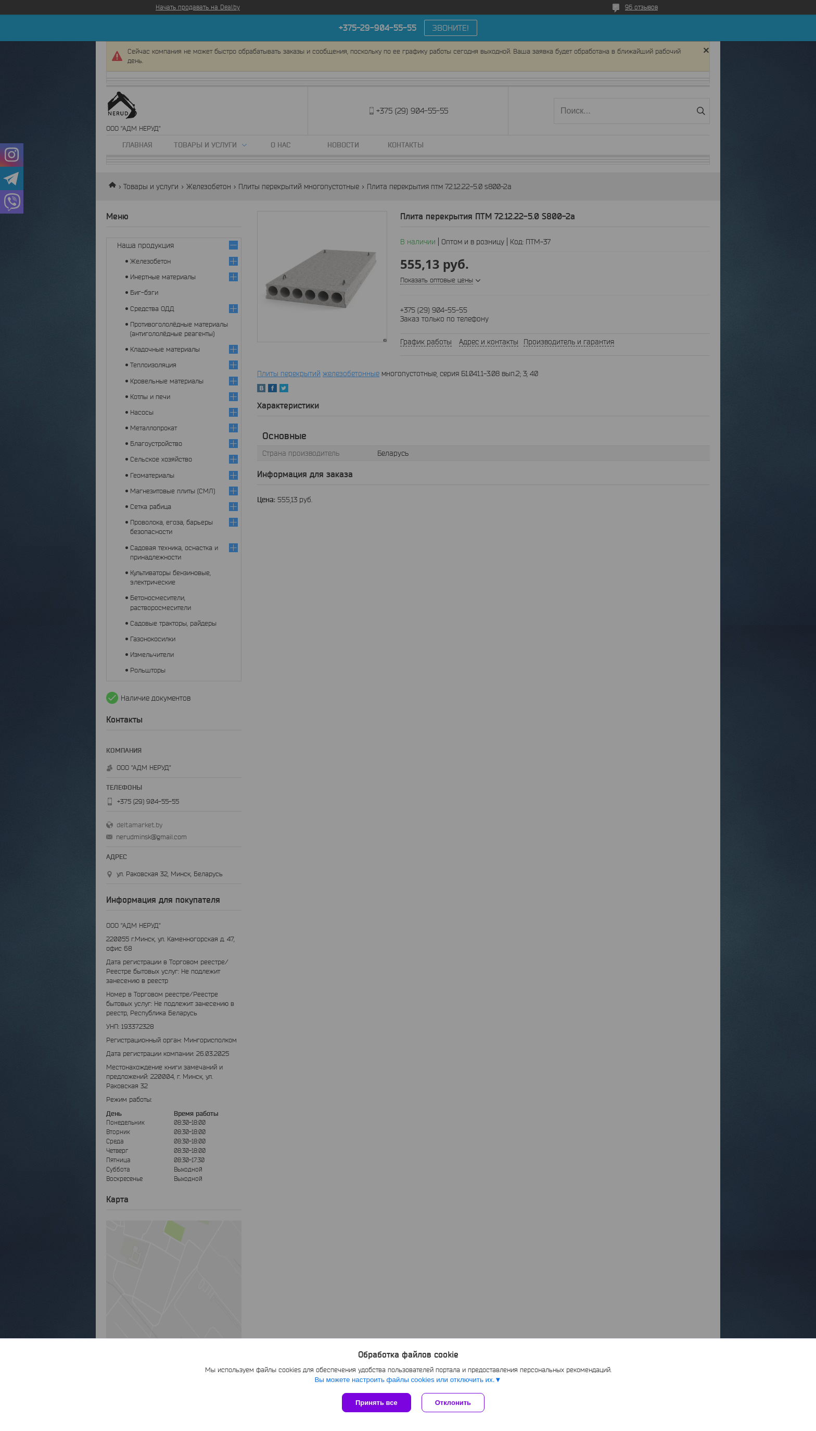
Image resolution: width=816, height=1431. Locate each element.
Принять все (376, 1403)
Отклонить (453, 1403)
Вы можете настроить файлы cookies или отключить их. (404, 1380)
